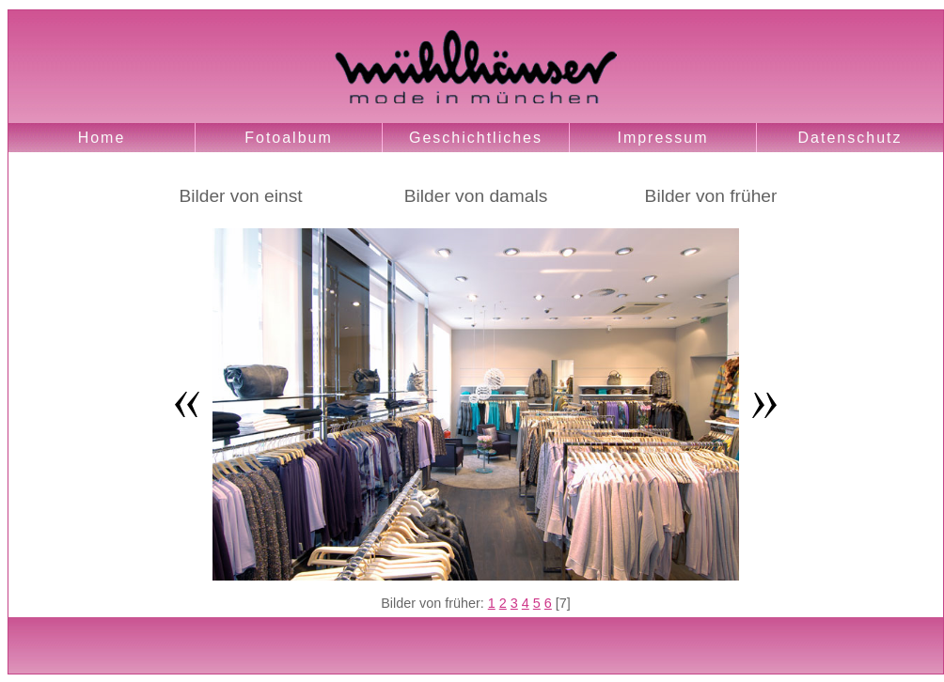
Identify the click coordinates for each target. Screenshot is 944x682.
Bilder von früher (711, 196)
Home (102, 138)
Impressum (662, 138)
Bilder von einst (240, 196)
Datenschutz (850, 138)
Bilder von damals (476, 196)
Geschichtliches (476, 138)
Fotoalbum (288, 138)
